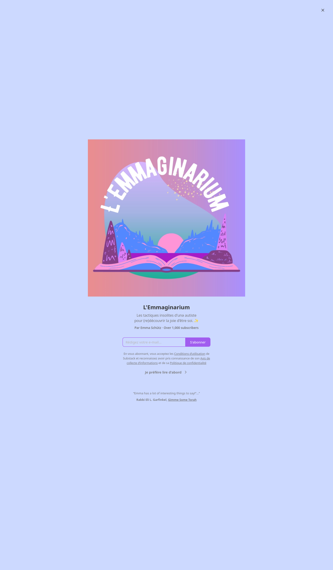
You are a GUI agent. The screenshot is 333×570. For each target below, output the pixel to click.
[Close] (322, 10)
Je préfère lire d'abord (166, 372)
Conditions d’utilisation (189, 354)
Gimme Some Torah (182, 400)
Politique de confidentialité (188, 363)
